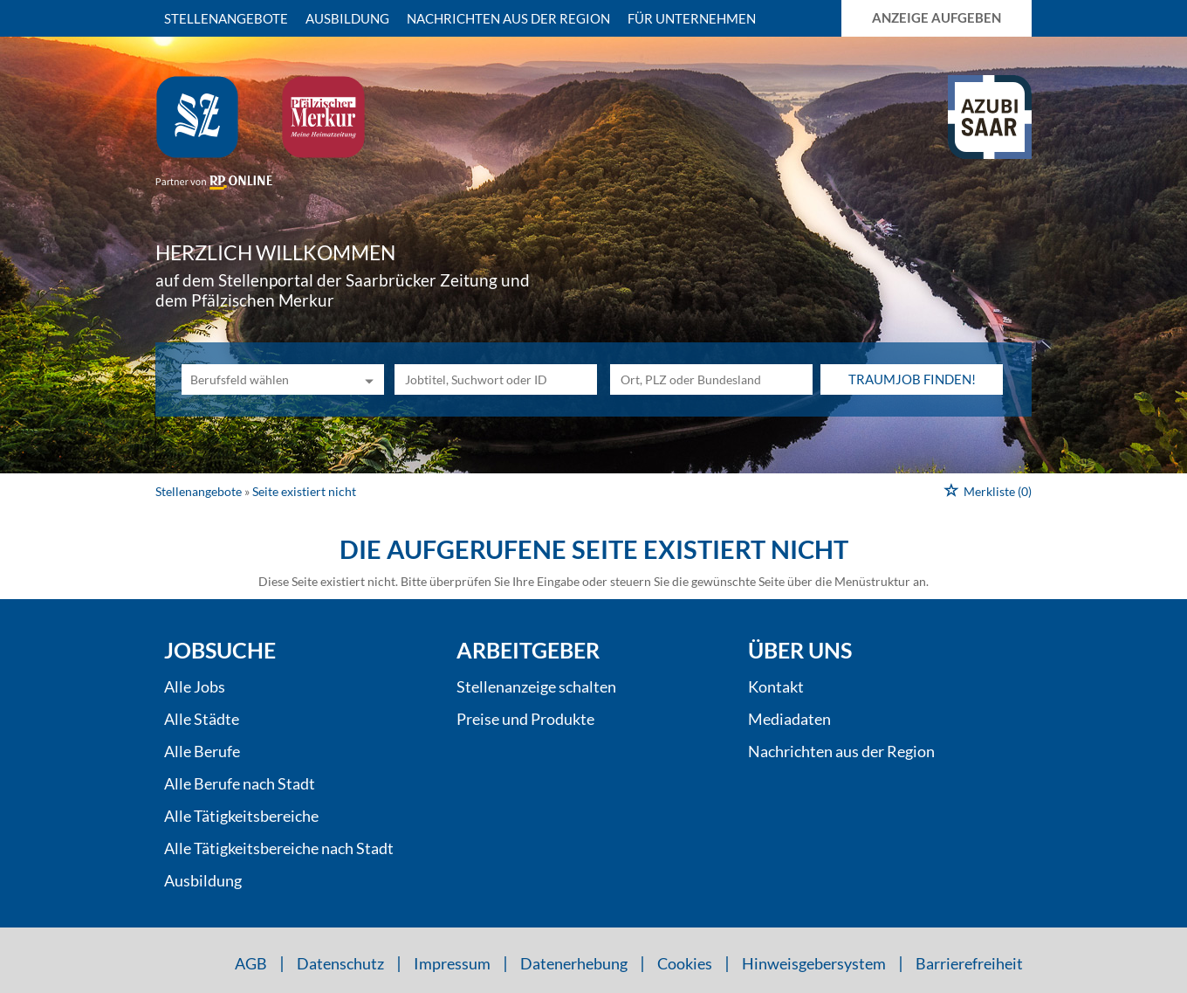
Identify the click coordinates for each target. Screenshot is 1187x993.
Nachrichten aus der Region (508, 18)
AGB (251, 963)
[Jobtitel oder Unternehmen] (496, 379)
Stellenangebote (226, 18)
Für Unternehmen (692, 18)
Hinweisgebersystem (814, 963)
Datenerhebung (574, 963)
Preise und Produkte (525, 718)
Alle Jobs (194, 686)
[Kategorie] (265, 379)
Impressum (452, 963)
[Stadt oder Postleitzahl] (711, 379)
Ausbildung (347, 18)
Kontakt (776, 686)
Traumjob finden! (912, 379)
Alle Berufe (202, 751)
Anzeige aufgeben (936, 17)
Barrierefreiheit (969, 963)
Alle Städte (201, 718)
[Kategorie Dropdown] (366, 379)
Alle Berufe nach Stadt (239, 783)
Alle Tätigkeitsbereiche (241, 815)
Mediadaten (789, 718)
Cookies (684, 963)
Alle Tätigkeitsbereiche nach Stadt (279, 848)
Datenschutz (340, 963)
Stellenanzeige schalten (536, 686)
